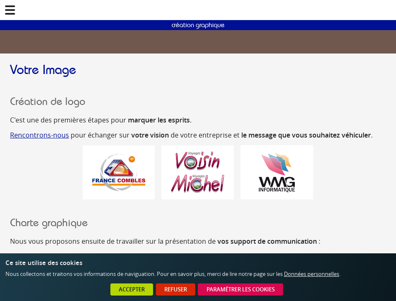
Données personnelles (311, 274)
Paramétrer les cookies (241, 289)
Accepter (132, 289)
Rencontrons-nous (39, 135)
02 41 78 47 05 (386, 10)
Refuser (175, 289)
